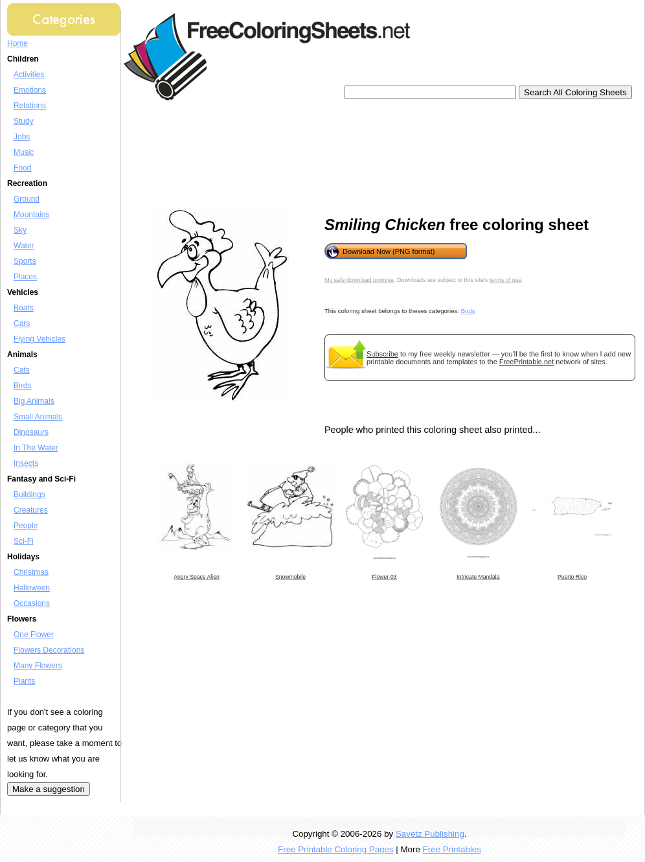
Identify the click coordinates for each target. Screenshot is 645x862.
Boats (24, 307)
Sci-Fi (24, 541)
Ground (27, 199)
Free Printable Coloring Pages (336, 849)
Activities (29, 74)
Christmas (31, 572)
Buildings (29, 494)
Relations (30, 105)
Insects (26, 463)
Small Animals (38, 416)
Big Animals (34, 401)
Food (22, 167)
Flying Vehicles (39, 339)
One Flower (34, 634)
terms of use (506, 280)
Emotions (30, 90)
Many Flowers (38, 665)
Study (24, 121)
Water (24, 245)
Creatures (31, 510)
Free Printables (452, 849)
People (26, 525)
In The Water (36, 447)
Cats (22, 370)
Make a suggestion (48, 789)
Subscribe (382, 354)
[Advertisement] (186, 153)
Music (24, 152)
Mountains (31, 214)
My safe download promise (359, 280)
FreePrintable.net (526, 362)
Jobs (22, 136)
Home (17, 43)
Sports (25, 261)
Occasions (32, 603)
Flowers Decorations (49, 650)
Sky (20, 230)
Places (25, 276)
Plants (24, 681)
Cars (22, 323)
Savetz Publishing (430, 834)
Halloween (32, 587)
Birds (22, 385)
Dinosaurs (31, 432)
